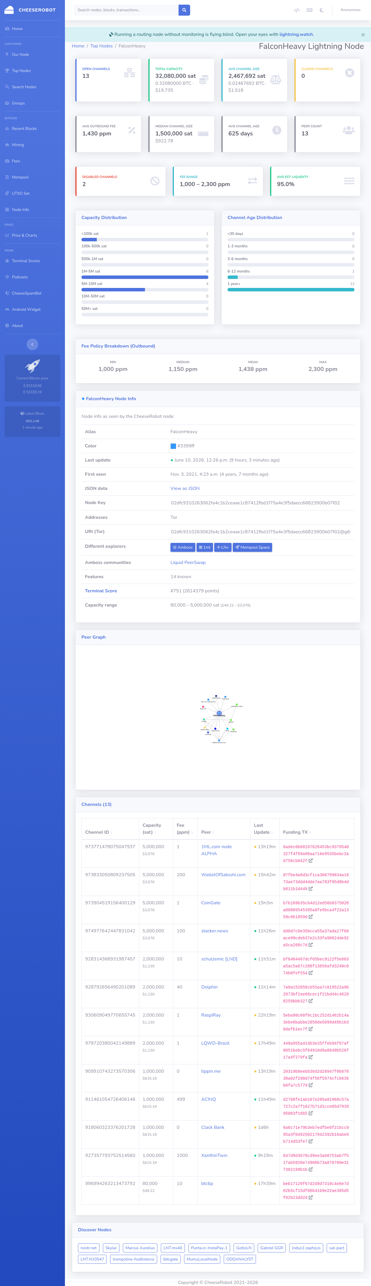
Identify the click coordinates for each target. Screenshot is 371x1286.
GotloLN (244, 1248)
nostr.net (89, 1248)
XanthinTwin (214, 1155)
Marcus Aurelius (140, 1248)
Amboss (182, 547)
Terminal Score (101, 591)
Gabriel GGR (271, 1248)
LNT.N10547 (92, 1259)
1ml (204, 547)
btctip (207, 1183)
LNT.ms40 (172, 1248)
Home (78, 46)
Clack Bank (212, 1127)
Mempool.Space (252, 547)
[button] (351, 10)
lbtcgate (170, 1259)
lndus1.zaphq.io (306, 1248)
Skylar (111, 1248)
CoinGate (210, 903)
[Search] (126, 10)
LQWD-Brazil (215, 1043)
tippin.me (211, 1071)
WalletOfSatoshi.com (223, 875)
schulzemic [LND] (219, 959)
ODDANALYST (239, 1259)
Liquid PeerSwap (187, 562)
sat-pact (336, 1248)
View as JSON (185, 488)
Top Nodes (101, 46)
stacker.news (214, 931)
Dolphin (209, 987)
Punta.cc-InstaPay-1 (209, 1248)
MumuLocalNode (202, 1259)
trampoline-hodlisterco (133, 1259)
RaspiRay (211, 1015)
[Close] (363, 34)
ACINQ (208, 1099)
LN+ (223, 547)
